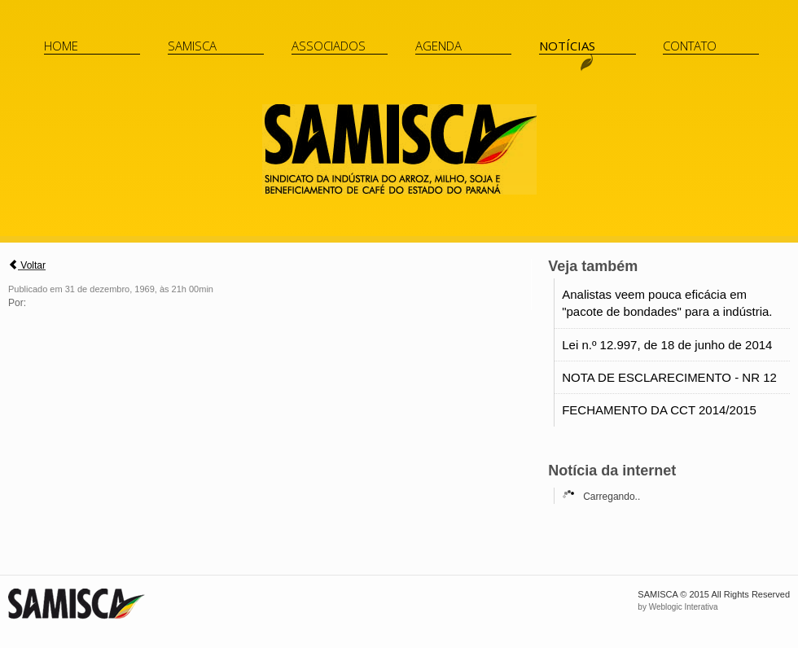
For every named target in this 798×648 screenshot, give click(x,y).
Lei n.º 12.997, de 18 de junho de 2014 (667, 345)
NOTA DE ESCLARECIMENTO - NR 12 (669, 377)
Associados (329, 45)
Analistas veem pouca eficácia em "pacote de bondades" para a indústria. (667, 302)
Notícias (567, 45)
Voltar (27, 265)
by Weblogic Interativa (677, 606)
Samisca (192, 45)
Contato (690, 45)
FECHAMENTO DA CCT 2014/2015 (659, 410)
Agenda (438, 45)
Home (61, 45)
